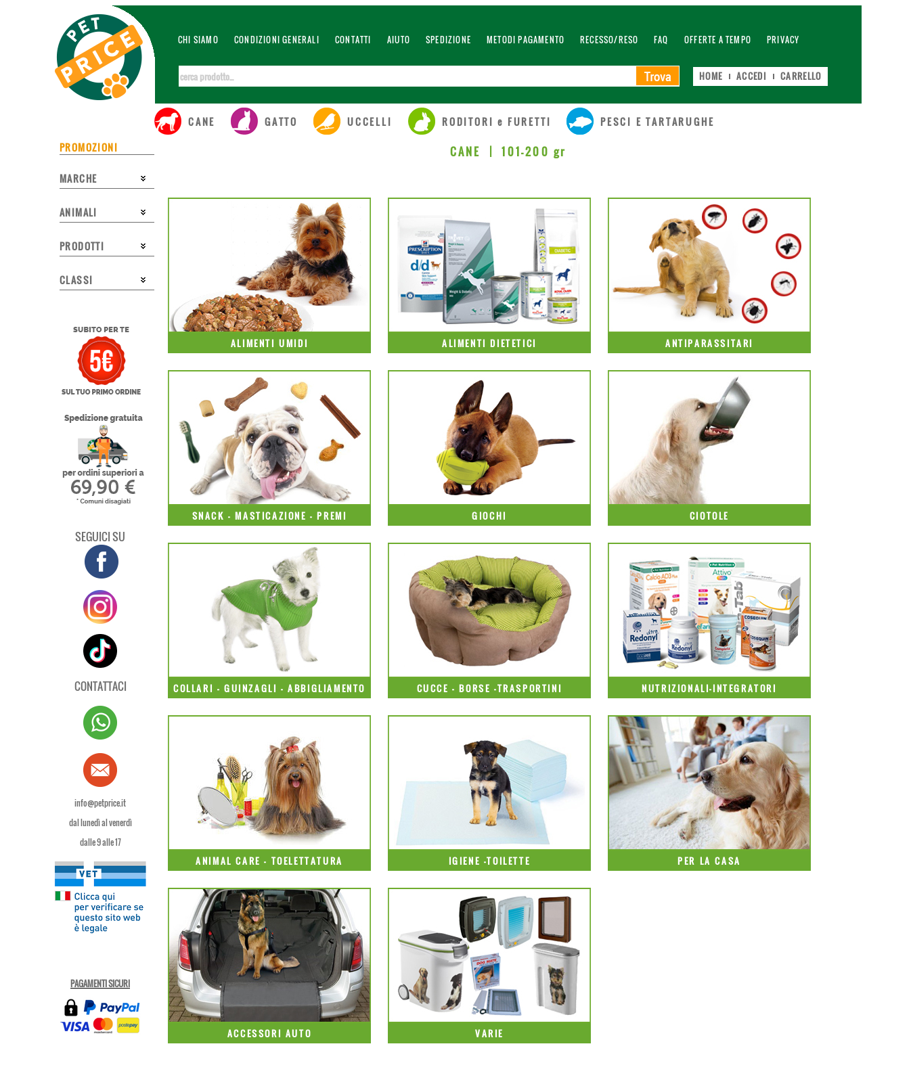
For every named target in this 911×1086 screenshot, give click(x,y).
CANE (465, 151)
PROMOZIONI (89, 147)
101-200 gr (534, 151)
